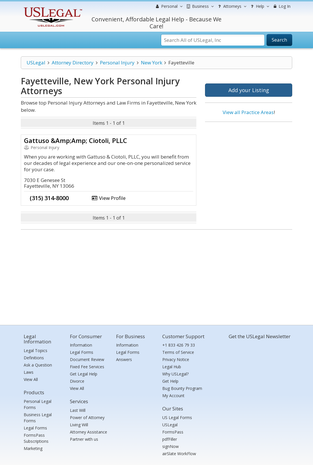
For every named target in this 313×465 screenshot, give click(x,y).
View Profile (109, 198)
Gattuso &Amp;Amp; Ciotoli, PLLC (75, 140)
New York (151, 62)
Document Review (87, 359)
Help (259, 6)
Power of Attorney (87, 417)
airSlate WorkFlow (179, 453)
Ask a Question (38, 365)
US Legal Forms (177, 417)
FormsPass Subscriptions (36, 438)
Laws (28, 372)
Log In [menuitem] (281, 6)
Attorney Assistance (88, 432)
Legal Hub (171, 366)
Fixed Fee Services (87, 366)
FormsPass (172, 432)
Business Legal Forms (38, 417)
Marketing (33, 448)
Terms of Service (178, 352)
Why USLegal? (175, 374)
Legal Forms (35, 428)
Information (81, 345)
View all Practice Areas (248, 112)
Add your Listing (248, 90)
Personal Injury (117, 62)
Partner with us (84, 439)
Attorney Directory (73, 62)
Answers (124, 359)
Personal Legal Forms (37, 404)
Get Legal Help (83, 374)
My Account (173, 395)
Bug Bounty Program (182, 388)
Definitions (34, 357)
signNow (170, 446)
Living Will (79, 424)
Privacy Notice (175, 359)
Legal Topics (35, 350)
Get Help (170, 381)
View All (31, 379)
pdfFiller (169, 439)
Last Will (77, 410)
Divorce (77, 381)
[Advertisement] (248, 164)
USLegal (36, 62)
